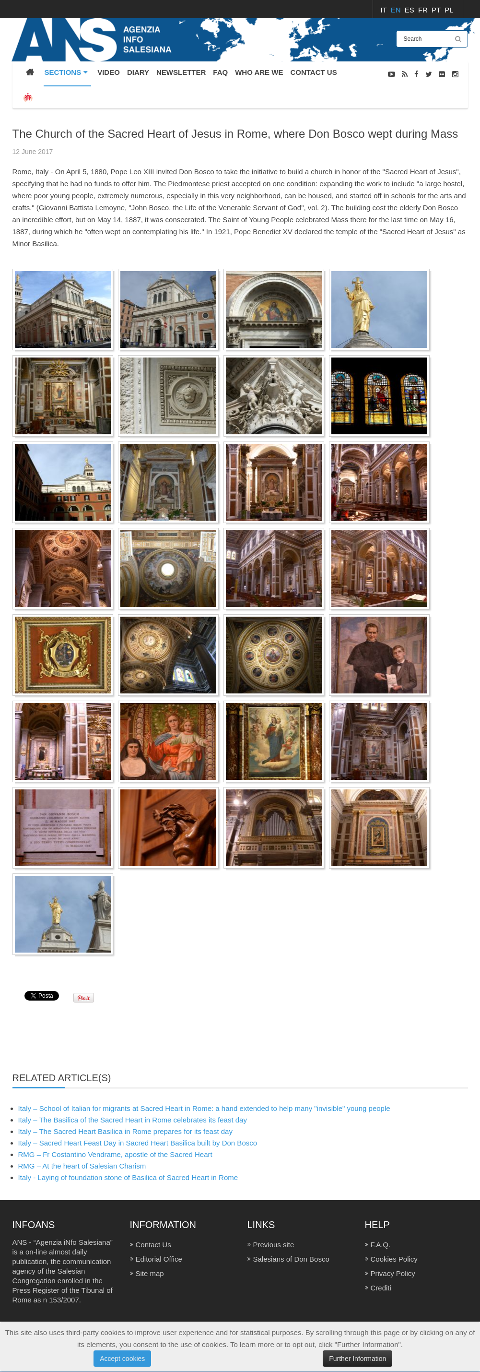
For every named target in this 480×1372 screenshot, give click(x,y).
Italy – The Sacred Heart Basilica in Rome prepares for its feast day (125, 1131)
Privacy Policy (393, 1273)
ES (410, 10)
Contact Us (153, 1245)
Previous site (273, 1245)
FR (424, 10)
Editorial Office (159, 1259)
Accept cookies (122, 1358)
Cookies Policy (394, 1259)
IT (384, 10)
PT (437, 10)
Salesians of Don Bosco (291, 1259)
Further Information (357, 1358)
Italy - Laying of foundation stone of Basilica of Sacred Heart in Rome (128, 1177)
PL (449, 10)
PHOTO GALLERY (442, 122)
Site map (150, 1273)
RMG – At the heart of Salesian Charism (82, 1166)
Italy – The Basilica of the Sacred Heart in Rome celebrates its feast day (132, 1120)
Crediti (381, 1288)
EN (397, 10)
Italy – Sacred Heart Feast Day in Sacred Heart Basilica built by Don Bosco (138, 1143)
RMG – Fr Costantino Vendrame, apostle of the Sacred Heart (115, 1154)
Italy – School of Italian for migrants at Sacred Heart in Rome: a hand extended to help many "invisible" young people (204, 1108)
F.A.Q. (381, 1245)
